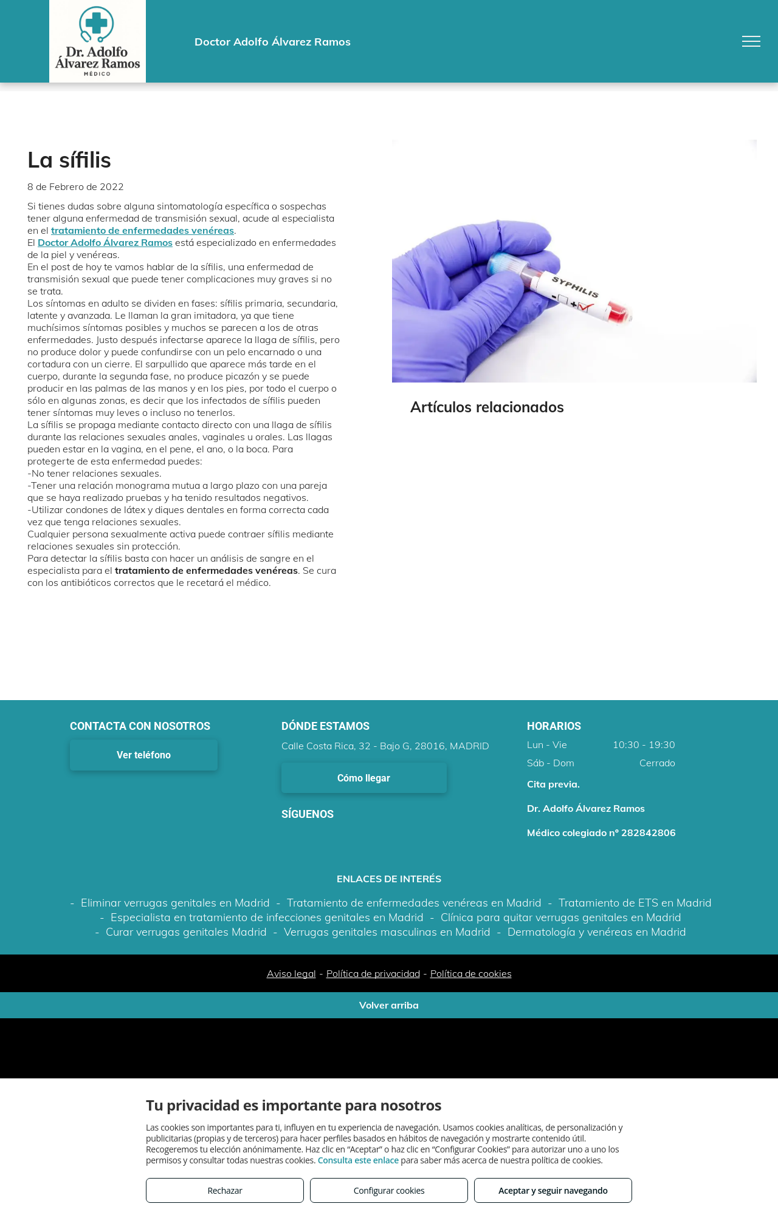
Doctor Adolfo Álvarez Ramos (105, 242)
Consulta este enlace (358, 1160)
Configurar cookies (389, 1190)
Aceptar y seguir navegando (552, 1190)
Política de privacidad (373, 973)
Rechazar (224, 1190)
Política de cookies (471, 973)
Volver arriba (389, 1005)
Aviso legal (291, 973)
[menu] (751, 41)
